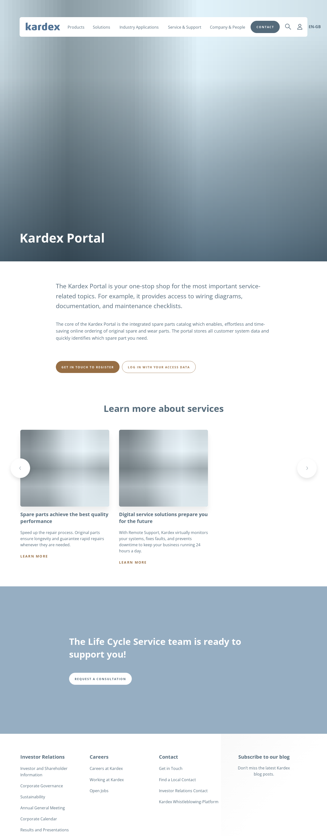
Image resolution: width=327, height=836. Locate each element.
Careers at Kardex (106, 787)
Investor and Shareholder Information (44, 790)
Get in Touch (170, 787)
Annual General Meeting (42, 826)
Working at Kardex (107, 798)
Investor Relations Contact (183, 809)
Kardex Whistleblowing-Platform (188, 820)
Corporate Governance (41, 804)
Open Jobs (99, 809)
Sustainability (32, 815)
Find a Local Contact (177, 798)
